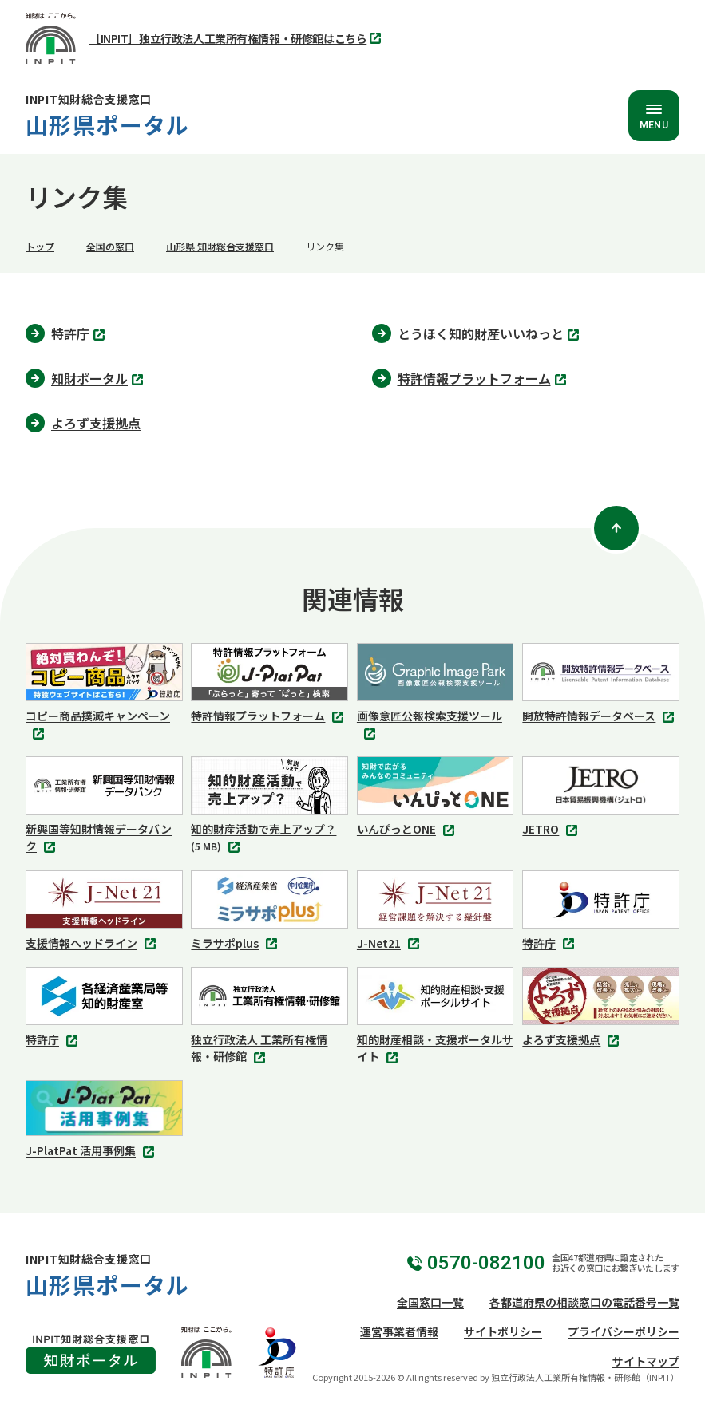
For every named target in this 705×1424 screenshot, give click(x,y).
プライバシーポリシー (623, 1331)
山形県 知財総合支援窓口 (220, 246)
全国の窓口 (110, 246)
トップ (40, 246)
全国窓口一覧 (430, 1302)
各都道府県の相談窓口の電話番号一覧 (584, 1302)
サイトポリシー (503, 1331)
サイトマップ (645, 1361)
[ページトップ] (616, 528)
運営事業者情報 (399, 1331)
